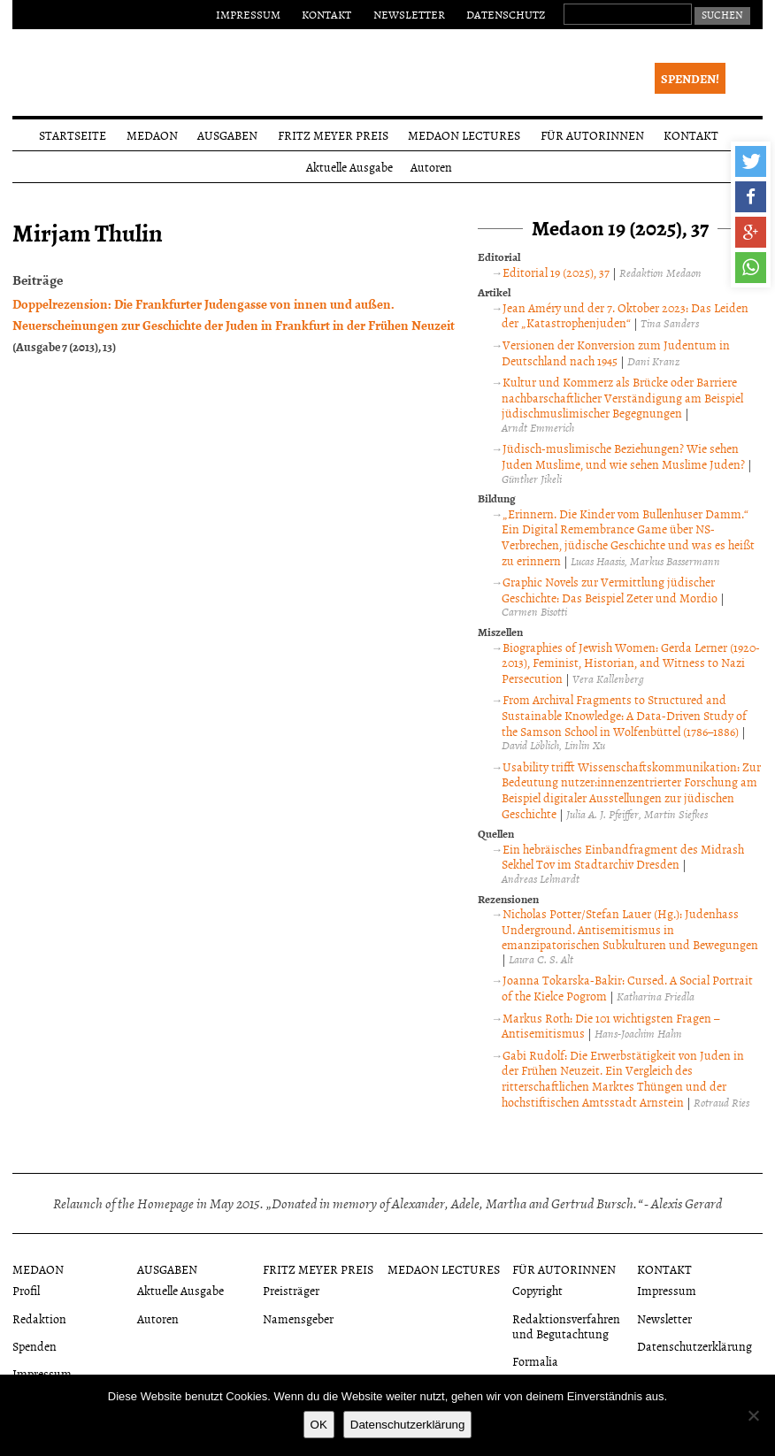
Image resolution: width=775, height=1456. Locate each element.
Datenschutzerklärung (694, 1346)
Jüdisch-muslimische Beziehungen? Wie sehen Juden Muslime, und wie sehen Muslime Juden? (623, 456)
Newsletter (409, 14)
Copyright (537, 1290)
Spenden (34, 1346)
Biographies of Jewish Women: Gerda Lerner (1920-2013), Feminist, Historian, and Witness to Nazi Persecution (631, 662)
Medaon (152, 135)
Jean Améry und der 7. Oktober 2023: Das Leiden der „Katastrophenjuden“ (625, 315)
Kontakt (326, 14)
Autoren (431, 166)
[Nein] (753, 1415)
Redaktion (39, 1318)
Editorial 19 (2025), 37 (556, 272)
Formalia (535, 1361)
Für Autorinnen (592, 135)
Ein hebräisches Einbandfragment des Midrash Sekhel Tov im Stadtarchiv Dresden (623, 856)
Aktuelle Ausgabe (349, 166)
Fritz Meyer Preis (333, 135)
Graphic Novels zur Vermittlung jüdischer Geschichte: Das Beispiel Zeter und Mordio (609, 589)
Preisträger (291, 1290)
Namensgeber (298, 1318)
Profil (26, 1290)
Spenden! (690, 78)
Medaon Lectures (464, 135)
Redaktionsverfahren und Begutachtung (566, 1326)
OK (319, 1424)
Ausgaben (227, 135)
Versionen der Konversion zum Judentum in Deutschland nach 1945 (616, 352)
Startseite (72, 135)
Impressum (248, 14)
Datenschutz (505, 14)
